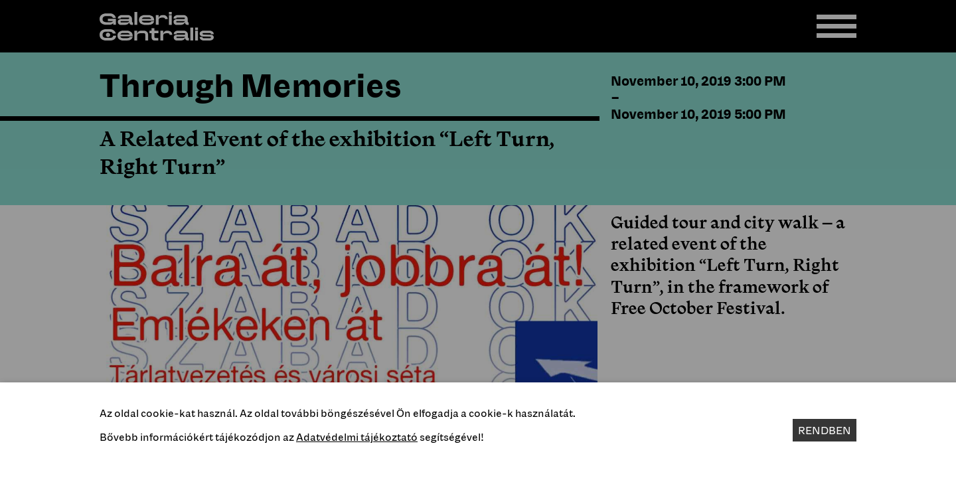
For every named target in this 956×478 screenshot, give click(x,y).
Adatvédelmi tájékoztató (357, 437)
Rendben (824, 430)
